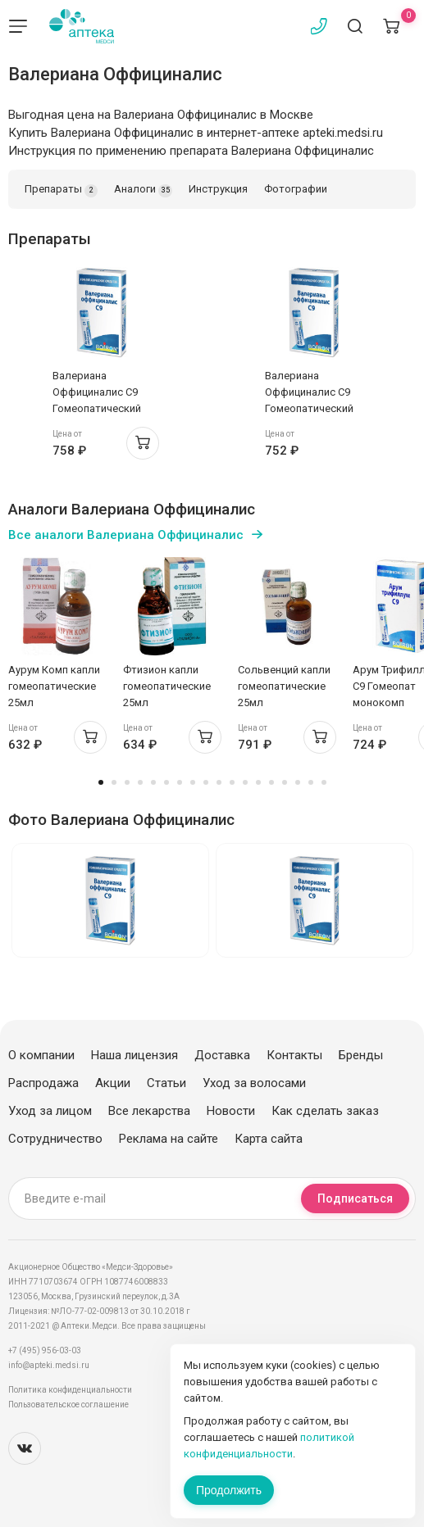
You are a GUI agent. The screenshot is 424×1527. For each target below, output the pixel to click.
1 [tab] (100, 782)
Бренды (361, 1055)
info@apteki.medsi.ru (48, 1365)
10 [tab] (219, 782)
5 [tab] (153, 782)
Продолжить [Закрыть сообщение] (229, 1490)
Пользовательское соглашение (68, 1404)
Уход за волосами (254, 1083)
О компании (41, 1055)
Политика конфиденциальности (70, 1389)
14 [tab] (271, 782)
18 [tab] (323, 782)
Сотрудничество (55, 1138)
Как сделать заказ (325, 1110)
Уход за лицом (50, 1110)
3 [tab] (127, 782)
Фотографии (295, 189)
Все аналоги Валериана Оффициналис (126, 535)
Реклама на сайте (168, 1138)
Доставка (222, 1055)
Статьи (166, 1083)
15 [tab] (284, 782)
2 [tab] (114, 782)
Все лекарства (149, 1110)
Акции (112, 1083)
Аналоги (143, 190)
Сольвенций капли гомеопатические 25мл (284, 686)
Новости (231, 1110)
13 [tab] (258, 782)
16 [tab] (297, 782)
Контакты (294, 1055)
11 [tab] (232, 782)
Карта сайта (269, 1138)
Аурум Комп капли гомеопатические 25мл (54, 686)
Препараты (61, 190)
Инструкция (218, 189)
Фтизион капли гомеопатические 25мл (167, 686)
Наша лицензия (134, 1055)
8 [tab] (192, 782)
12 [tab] (245, 782)
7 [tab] (179, 782)
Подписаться (355, 1198)
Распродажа (43, 1083)
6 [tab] (166, 782)
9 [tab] (205, 782)
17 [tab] (310, 782)
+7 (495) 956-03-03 (44, 1350)
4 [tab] (140, 782)
